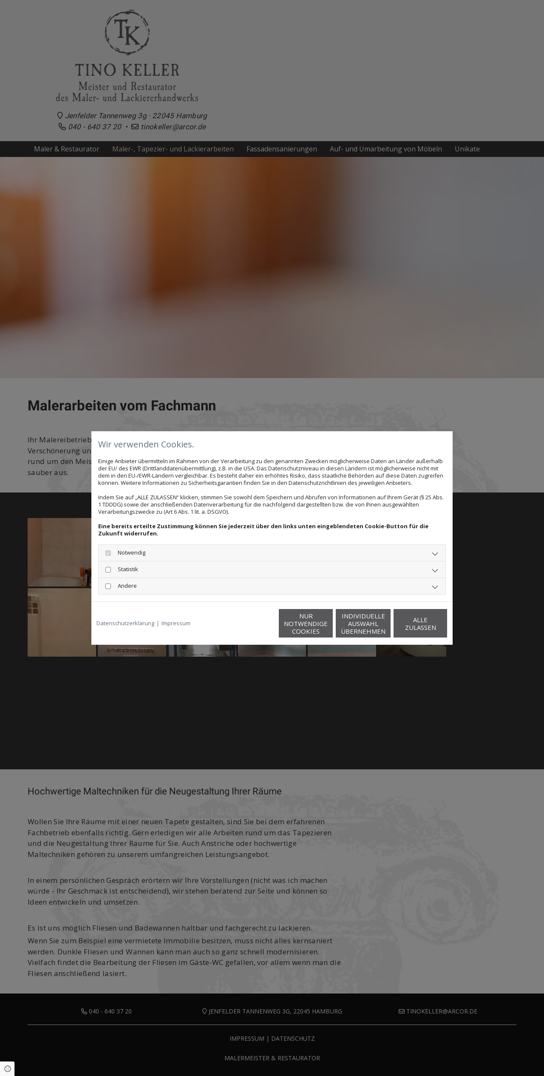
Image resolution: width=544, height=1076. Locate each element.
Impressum (176, 623)
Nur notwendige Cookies (246, 623)
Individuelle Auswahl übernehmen (327, 623)
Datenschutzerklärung (125, 623)
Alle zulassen (408, 623)
